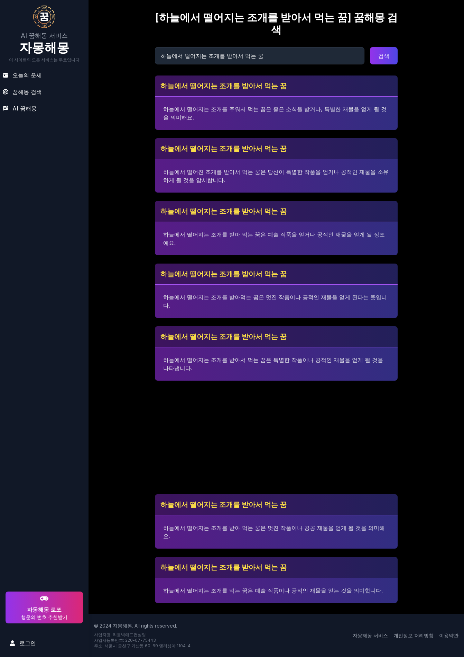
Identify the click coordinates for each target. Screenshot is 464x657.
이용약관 (448, 635)
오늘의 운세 (22, 75)
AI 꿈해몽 (20, 108)
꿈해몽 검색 (22, 91)
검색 (383, 55)
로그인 (23, 643)
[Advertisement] (43, 545)
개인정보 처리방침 (413, 635)
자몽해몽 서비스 (370, 635)
